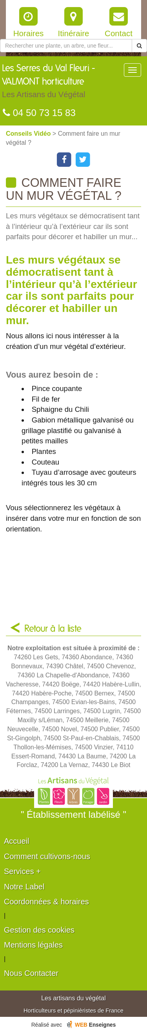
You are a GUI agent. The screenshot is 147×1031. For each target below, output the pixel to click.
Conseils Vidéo (29, 133)
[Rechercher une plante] (66, 45)
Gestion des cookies (39, 930)
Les (62, 83)
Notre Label (24, 886)
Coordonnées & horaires (46, 901)
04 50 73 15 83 (39, 112)
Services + (22, 871)
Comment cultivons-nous (47, 856)
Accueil (16, 841)
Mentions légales (33, 945)
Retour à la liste (53, 629)
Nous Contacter (31, 973)
